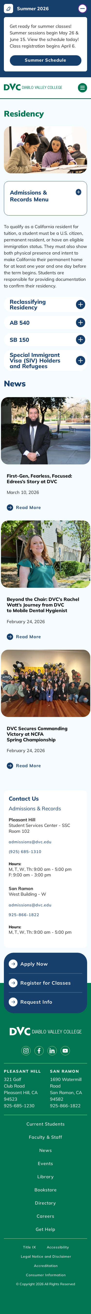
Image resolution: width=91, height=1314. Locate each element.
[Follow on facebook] (39, 1050)
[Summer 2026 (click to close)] (45, 8)
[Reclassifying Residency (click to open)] (47, 304)
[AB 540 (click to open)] (47, 322)
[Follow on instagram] (26, 1050)
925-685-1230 (19, 1105)
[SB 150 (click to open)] (47, 339)
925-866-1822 (65, 1105)
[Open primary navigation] (82, 87)
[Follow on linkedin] (52, 1050)
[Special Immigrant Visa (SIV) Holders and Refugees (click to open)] (47, 360)
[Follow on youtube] (65, 1050)
